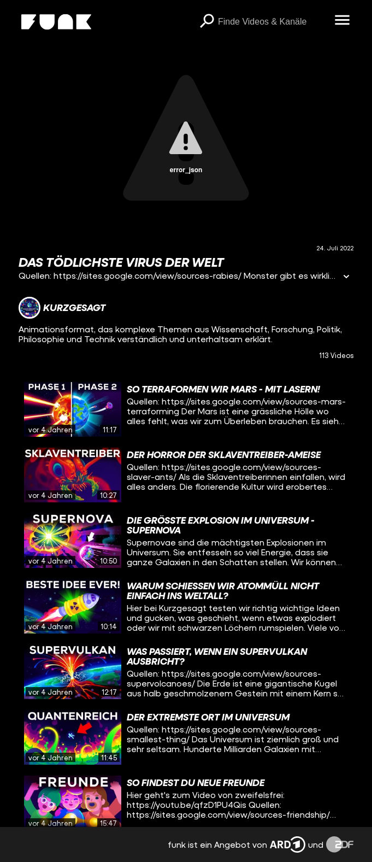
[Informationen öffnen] (346, 277)
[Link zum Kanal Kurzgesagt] (62, 308)
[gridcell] (186, 409)
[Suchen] (207, 21)
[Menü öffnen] (342, 20)
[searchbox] (272, 22)
